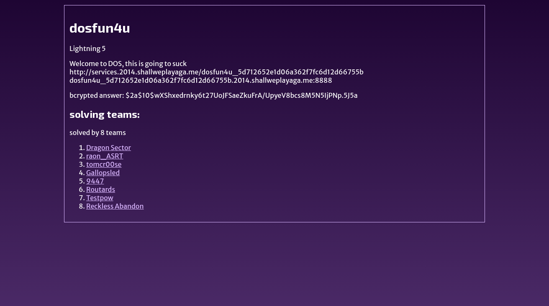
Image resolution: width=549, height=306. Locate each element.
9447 (95, 181)
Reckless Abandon (115, 206)
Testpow (99, 198)
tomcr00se (104, 164)
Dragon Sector (108, 147)
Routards (100, 189)
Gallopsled (103, 172)
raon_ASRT (104, 156)
